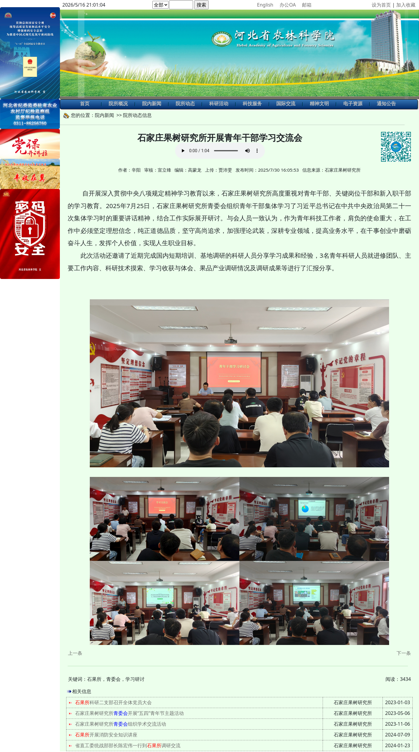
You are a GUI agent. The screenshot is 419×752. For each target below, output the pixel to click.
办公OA (288, 4)
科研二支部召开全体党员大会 (113, 702)
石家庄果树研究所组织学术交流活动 (120, 724)
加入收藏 (405, 4)
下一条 (404, 653)
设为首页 (381, 4)
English (265, 4)
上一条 (75, 653)
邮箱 (307, 4)
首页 (84, 104)
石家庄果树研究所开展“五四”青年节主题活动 (129, 713)
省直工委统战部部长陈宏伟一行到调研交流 (127, 745)
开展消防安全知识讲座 (106, 734)
